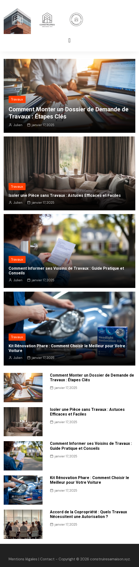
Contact (47, 559)
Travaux (17, 99)
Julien (17, 125)
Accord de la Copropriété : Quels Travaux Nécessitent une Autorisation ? (88, 514)
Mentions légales (23, 559)
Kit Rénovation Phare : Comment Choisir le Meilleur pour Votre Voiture (89, 480)
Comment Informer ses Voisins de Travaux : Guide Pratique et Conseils (91, 445)
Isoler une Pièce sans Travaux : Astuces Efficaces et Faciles (65, 195)
